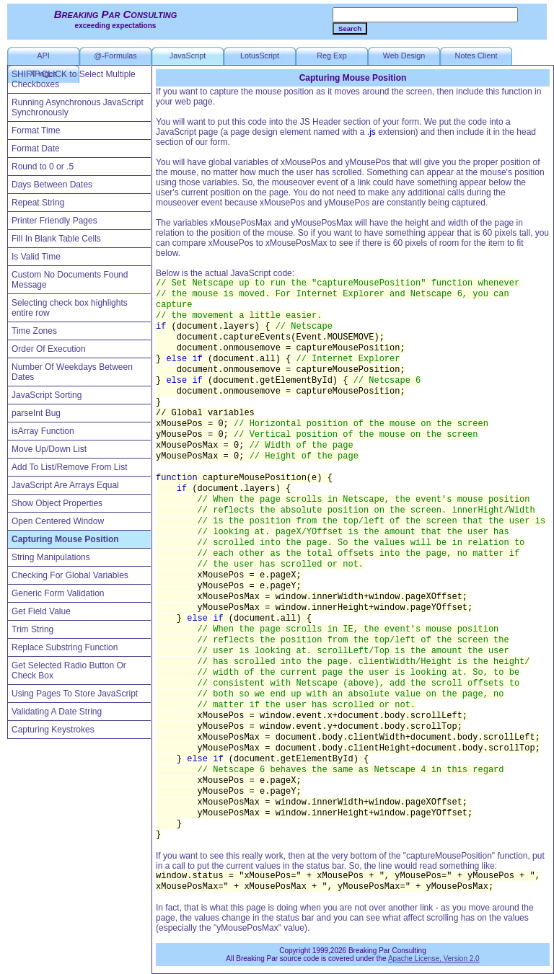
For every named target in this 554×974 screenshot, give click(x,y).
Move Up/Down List (49, 449)
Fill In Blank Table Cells (56, 239)
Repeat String (38, 203)
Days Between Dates (52, 185)
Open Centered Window (58, 521)
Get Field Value (41, 611)
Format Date (36, 148)
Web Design (404, 55)
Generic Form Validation (58, 593)
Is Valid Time (36, 257)
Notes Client (476, 55)
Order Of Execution (49, 349)
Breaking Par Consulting (115, 14)
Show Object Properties (57, 503)
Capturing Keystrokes (53, 730)
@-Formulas (115, 55)
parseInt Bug (36, 413)
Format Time (36, 130)
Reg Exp (331, 55)
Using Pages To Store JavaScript (75, 694)
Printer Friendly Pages (54, 221)
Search (349, 28)
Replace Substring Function (65, 647)
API (43, 55)
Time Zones (34, 331)
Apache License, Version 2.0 (434, 958)
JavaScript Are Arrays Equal (65, 485)
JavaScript (188, 55)
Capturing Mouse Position (65, 539)
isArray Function (43, 431)
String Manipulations (51, 557)
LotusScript (259, 55)
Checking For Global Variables (70, 575)
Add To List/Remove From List (70, 467)
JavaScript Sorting (47, 395)
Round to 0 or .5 (43, 166)
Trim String (32, 629)
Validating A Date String (57, 712)
